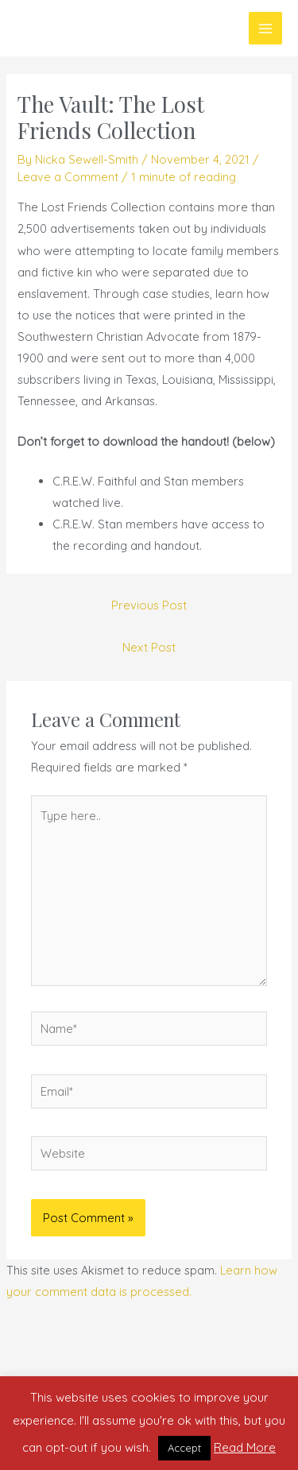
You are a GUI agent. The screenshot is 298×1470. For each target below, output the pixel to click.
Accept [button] (184, 1447)
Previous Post (149, 605)
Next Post (149, 647)
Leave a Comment (67, 176)
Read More (245, 1447)
